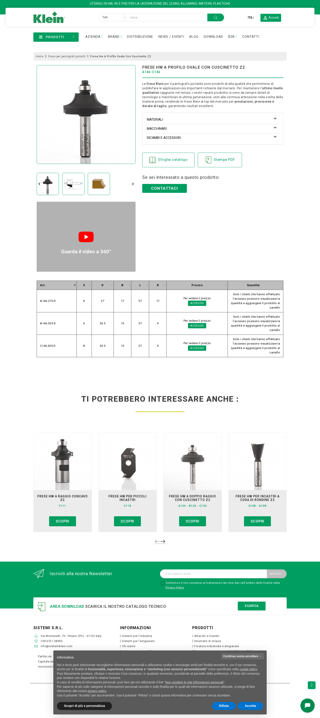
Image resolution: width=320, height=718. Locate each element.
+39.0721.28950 (51, 641)
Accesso (197, 303)
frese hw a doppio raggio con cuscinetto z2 (192, 498)
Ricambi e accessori (164, 138)
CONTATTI (250, 37)
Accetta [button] (250, 706)
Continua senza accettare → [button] (242, 656)
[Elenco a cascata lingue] (251, 17)
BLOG (193, 37)
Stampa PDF (220, 160)
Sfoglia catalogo (168, 160)
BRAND (114, 37)
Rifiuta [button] (224, 706)
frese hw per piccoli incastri (127, 498)
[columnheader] (57, 285)
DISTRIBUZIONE (140, 37)
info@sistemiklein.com (57, 646)
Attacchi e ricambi (206, 636)
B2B (231, 37)
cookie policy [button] (248, 669)
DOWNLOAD (213, 37)
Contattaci (164, 188)
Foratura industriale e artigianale (216, 646)
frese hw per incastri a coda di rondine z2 (258, 498)
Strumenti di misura (207, 641)
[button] (271, 17)
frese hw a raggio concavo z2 (62, 498)
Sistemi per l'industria (137, 636)
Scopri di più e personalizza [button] (84, 706)
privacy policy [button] (97, 691)
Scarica (252, 606)
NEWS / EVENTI (171, 37)
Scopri (62, 521)
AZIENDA (92, 37)
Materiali (155, 120)
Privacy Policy (175, 587)
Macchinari (157, 129)
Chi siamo (129, 646)
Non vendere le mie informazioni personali (194, 682)
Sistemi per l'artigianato (138, 641)
